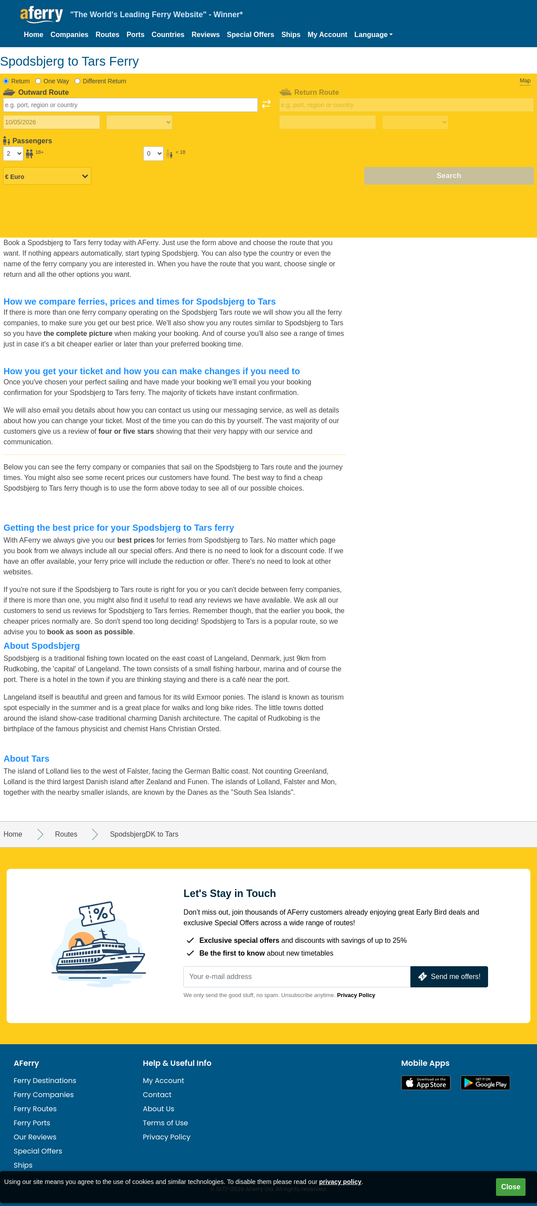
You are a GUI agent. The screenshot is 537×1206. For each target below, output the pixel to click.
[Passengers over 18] (13, 153)
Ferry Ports (32, 1123)
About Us (158, 1109)
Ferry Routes (35, 1109)
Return (20, 81)
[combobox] (130, 105)
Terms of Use (165, 1123)
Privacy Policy (356, 995)
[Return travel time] (415, 122)
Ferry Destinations (45, 1081)
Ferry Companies (44, 1095)
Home (33, 34)
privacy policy (340, 1181)
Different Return (105, 81)
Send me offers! (448, 976)
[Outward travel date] (51, 122)
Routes (107, 34)
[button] (374, 35)
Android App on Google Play (485, 1083)
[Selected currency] (47, 176)
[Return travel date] (327, 122)
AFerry (26, 1063)
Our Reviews (35, 1137)
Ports (136, 34)
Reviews (206, 34)
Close (511, 1187)
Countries (168, 34)
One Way (56, 81)
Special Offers (251, 34)
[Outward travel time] (139, 122)
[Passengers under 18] (153, 153)
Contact (157, 1095)
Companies (69, 34)
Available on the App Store (426, 1083)
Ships (291, 34)
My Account (327, 34)
